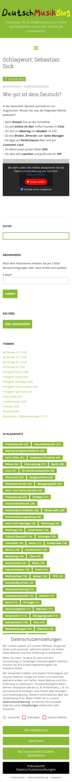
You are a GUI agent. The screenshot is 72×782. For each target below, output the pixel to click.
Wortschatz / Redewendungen (21, 416)
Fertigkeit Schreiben (15, 382)
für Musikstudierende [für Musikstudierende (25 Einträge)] (38, 470)
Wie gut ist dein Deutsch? (32, 94)
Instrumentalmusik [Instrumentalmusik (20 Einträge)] (20, 503)
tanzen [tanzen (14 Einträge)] (40, 576)
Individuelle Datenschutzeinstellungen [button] (36, 762)
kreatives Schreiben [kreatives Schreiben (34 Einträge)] (45, 457)
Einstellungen (30, 699)
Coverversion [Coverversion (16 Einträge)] (36, 549)
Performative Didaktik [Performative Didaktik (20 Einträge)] (22, 510)
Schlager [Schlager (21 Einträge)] (41, 497)
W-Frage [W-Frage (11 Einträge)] (31, 602)
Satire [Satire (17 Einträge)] (35, 543)
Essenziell (11, 711)
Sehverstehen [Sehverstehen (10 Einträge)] (16, 622)
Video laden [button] (37, 182)
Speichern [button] (36, 735)
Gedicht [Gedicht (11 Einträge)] (46, 596)
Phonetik (8, 411)
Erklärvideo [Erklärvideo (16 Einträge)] (57, 543)
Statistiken (31, 711)
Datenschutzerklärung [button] (38, 771)
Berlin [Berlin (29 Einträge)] (57, 464)
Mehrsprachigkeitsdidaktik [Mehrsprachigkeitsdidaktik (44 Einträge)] (25, 450)
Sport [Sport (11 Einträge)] (11, 602)
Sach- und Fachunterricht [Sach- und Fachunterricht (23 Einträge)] (23, 490)
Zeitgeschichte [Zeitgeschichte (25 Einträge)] (41, 477)
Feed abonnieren (17, 324)
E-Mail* (36, 278)
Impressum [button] (56, 771)
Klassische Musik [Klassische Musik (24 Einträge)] (18, 484)
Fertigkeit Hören (13, 372)
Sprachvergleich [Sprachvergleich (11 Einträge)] (18, 609)
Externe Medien (55, 711)
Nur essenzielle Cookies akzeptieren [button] (36, 748)
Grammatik (10, 396)
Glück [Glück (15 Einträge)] (38, 563)
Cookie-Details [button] (18, 771)
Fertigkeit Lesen (12, 377)
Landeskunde (11, 401)
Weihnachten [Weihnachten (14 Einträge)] (16, 576)
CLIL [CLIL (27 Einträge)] (10, 470)
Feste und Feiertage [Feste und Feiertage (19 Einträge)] (20, 523)
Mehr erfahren (36, 174)
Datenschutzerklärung (16, 696)
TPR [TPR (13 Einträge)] (58, 576)
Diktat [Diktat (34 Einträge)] (12, 464)
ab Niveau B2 (11, 367)
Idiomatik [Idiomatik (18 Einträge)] (14, 543)
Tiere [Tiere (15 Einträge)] (35, 556)
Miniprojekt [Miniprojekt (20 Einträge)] (54, 510)
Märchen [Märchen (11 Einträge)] (44, 609)
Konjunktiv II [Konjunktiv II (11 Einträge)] (16, 615)
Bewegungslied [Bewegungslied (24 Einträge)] (49, 484)
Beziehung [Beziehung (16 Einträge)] (14, 556)
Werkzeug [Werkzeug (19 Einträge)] (50, 523)
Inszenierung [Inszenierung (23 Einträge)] (16, 497)
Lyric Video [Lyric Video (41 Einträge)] (15, 457)
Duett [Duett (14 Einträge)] (41, 569)
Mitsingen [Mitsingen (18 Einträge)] (47, 536)
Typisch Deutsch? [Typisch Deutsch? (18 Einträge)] (18, 536)
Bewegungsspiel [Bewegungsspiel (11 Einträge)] (45, 615)
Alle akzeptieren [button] (36, 724)
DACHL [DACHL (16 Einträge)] (12, 549)
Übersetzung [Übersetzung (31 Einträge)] (35, 464)
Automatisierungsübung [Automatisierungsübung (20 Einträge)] (23, 517)
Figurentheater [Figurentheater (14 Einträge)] (17, 569)
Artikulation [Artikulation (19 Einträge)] (38, 530)
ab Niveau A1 (11, 352)
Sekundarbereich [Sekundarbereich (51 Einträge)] (47, 444)
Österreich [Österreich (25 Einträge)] (14, 477)
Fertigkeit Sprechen (15, 391)
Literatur (8, 406)
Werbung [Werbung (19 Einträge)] (13, 530)
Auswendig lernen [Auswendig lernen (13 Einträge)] (19, 582)
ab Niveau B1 (11, 362)
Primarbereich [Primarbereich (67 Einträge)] (17, 444)
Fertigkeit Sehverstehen (17, 386)
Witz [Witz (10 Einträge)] (39, 622)
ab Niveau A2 (11, 357)
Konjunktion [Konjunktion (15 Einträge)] (15, 563)
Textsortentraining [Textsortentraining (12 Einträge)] (19, 589)
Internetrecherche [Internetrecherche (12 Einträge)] (19, 596)
